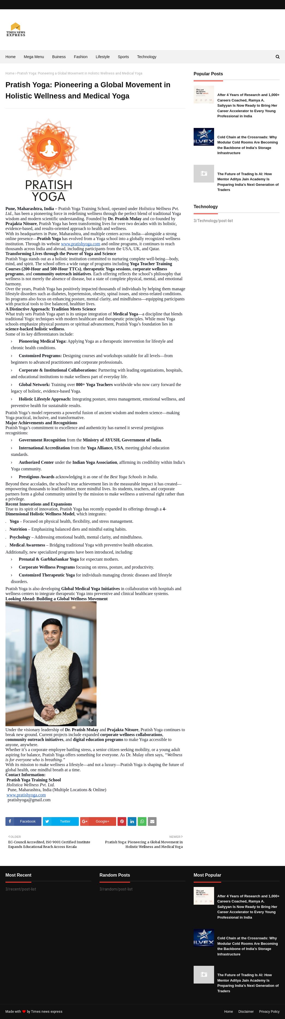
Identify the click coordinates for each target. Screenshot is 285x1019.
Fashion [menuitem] (81, 57)
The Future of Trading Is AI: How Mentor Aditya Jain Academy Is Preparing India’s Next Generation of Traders (248, 182)
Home (9, 73)
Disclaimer (246, 1012)
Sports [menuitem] (123, 57)
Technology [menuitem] (147, 57)
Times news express (46, 1012)
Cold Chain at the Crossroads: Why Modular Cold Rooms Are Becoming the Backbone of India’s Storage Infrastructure (247, 145)
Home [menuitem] (10, 57)
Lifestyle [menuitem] (103, 57)
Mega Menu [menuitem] (34, 57)
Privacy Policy (269, 1012)
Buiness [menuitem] (59, 57)
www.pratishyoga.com (80, 243)
